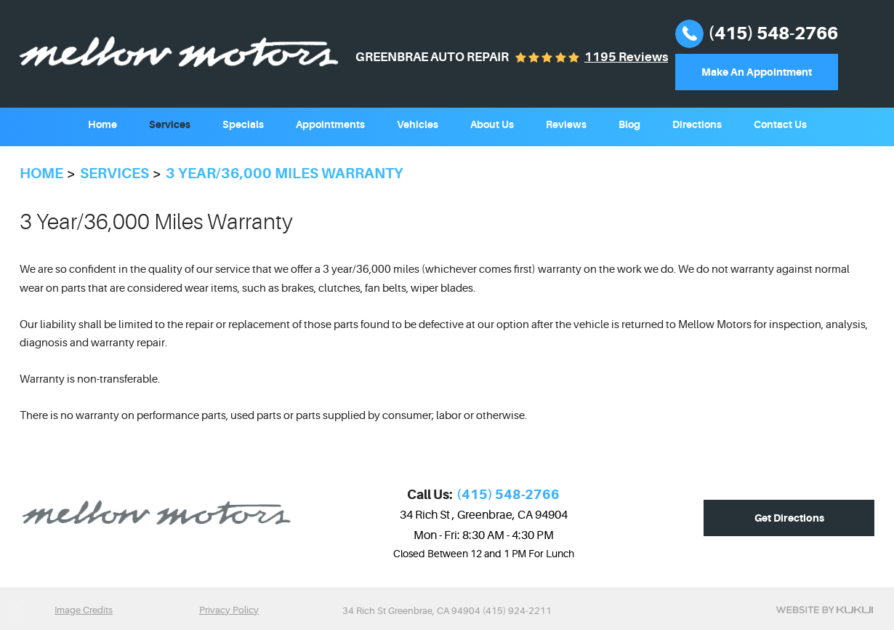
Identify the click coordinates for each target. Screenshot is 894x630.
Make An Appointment (756, 72)
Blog (629, 124)
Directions (697, 124)
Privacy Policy (229, 610)
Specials (243, 124)
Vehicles (417, 124)
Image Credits (84, 610)
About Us (492, 124)
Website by (824, 609)
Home (102, 124)
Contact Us (780, 124)
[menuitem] (102, 123)
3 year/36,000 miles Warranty (284, 173)
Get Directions (789, 518)
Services (169, 124)
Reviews (566, 124)
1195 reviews (626, 57)
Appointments (330, 124)
